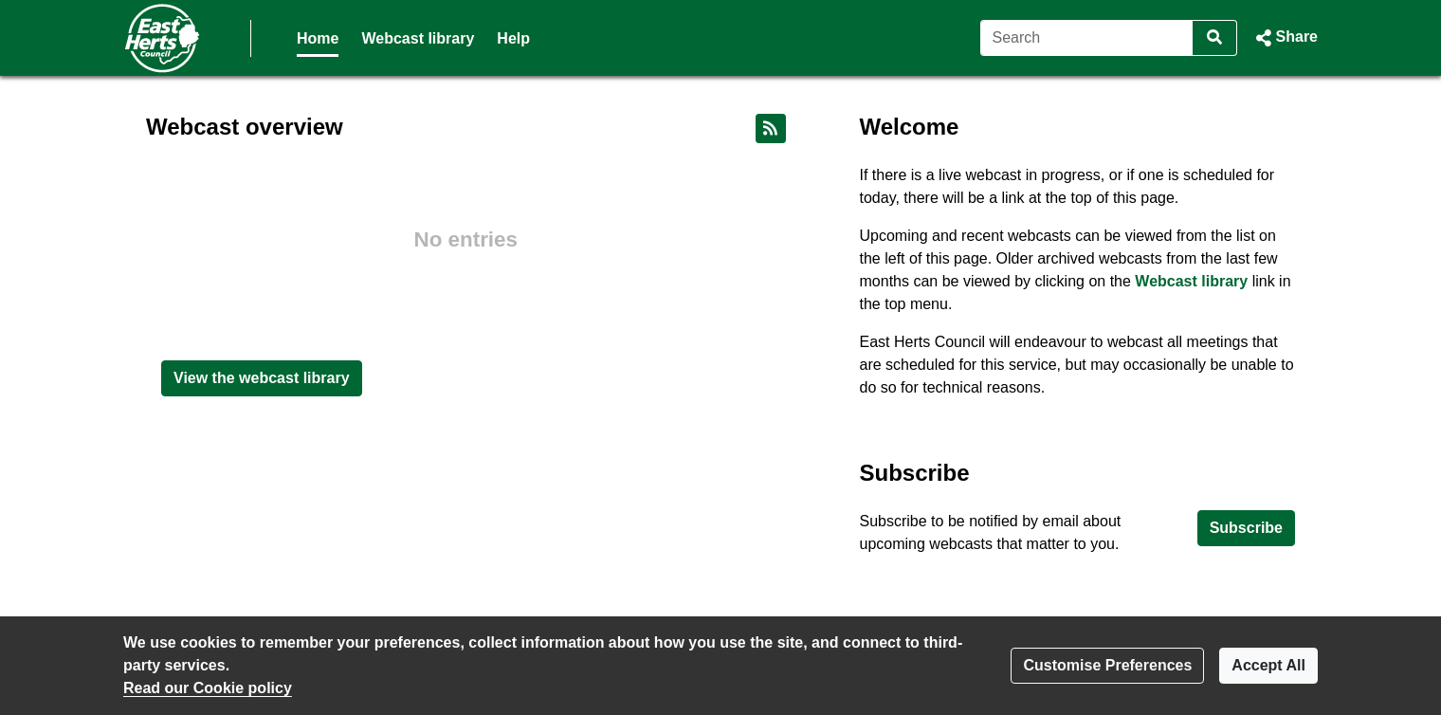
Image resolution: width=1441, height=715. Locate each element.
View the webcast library (261, 378)
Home (317, 38)
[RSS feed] (771, 128)
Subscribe (1246, 528)
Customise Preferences (1107, 665)
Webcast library (417, 38)
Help (513, 38)
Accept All (1268, 665)
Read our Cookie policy (207, 688)
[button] (1285, 38)
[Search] (1087, 38)
